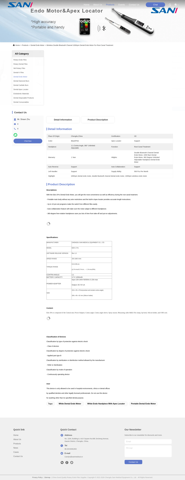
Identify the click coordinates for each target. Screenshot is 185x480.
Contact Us (18, 456)
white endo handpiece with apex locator (106, 404)
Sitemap (47, 477)
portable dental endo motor (143, 404)
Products (25, 45)
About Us (17, 439)
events (121, 5)
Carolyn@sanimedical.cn (74, 457)
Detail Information (63, 120)
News (15, 448)
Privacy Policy (37, 477)
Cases (16, 452)
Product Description (98, 120)
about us (97, 5)
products (110, 5)
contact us (134, 5)
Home (86, 5)
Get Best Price (130, 109)
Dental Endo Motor (37, 45)
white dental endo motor (70, 404)
